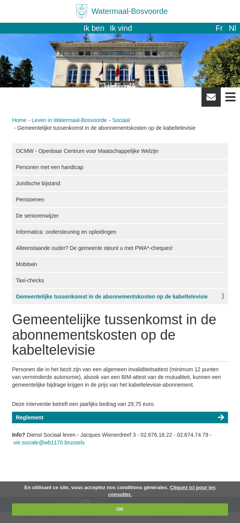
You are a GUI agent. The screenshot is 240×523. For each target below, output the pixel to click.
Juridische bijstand (38, 183)
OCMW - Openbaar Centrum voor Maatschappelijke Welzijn (87, 151)
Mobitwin (26, 264)
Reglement (30, 417)
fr (219, 28)
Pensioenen (30, 199)
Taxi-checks (30, 280)
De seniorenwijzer (37, 216)
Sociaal (121, 120)
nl (232, 28)
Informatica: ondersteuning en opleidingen (66, 232)
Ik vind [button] (121, 28)
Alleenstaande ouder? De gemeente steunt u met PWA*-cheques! (94, 248)
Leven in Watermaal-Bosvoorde (69, 120)
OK (120, 509)
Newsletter (211, 100)
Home (19, 120)
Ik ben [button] (94, 28)
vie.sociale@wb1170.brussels (49, 442)
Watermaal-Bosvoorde (129, 11)
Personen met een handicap (49, 167)
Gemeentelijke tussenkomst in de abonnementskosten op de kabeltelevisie (112, 296)
